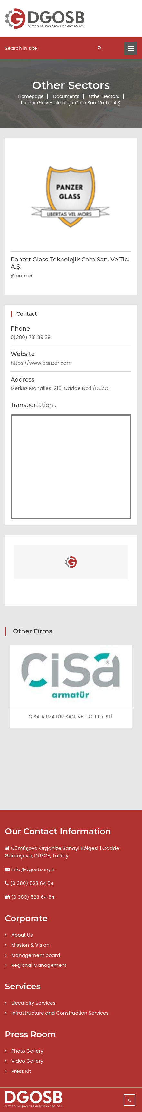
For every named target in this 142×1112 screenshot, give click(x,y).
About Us (22, 934)
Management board (35, 955)
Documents (66, 96)
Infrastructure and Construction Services (60, 1013)
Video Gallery (27, 1060)
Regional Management (38, 965)
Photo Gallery (27, 1050)
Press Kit (21, 1071)
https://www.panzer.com (41, 362)
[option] (71, 691)
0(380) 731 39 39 (31, 337)
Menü (130, 48)
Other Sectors (104, 96)
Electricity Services (33, 1003)
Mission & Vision (30, 944)
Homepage (31, 96)
